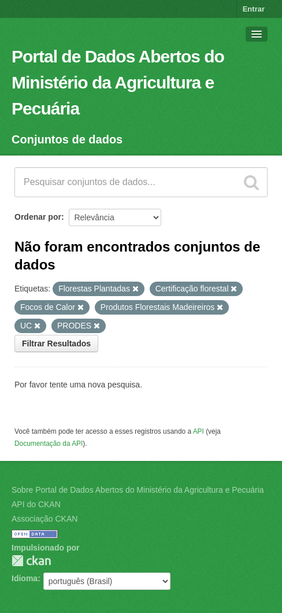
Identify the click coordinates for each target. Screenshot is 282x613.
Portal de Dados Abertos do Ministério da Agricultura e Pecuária (118, 82)
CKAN (31, 561)
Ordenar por (37, 216)
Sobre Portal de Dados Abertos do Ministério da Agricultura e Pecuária (138, 489)
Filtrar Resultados (56, 343)
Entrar (254, 9)
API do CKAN (36, 504)
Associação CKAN (44, 518)
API (198, 431)
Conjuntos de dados (67, 139)
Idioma (25, 578)
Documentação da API (48, 444)
